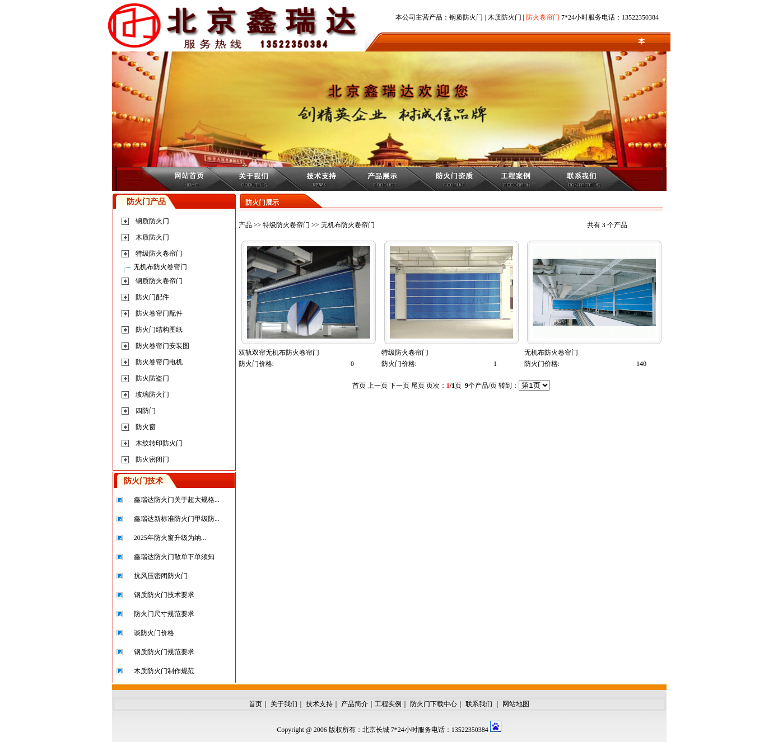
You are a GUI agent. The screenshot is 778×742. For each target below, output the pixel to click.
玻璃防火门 (152, 394)
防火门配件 (152, 297)
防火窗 (146, 427)
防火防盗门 (152, 378)
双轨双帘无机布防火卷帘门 (279, 352)
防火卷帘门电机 (159, 362)
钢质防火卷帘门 (159, 281)
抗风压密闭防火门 (161, 576)
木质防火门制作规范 (164, 671)
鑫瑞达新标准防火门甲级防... (177, 519)
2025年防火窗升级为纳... (170, 538)
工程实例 (388, 704)
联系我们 (478, 704)
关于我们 (284, 704)
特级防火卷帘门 (159, 253)
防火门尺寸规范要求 (164, 614)
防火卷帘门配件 (159, 313)
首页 (255, 704)
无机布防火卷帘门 (160, 267)
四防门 (146, 411)
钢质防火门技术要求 (164, 595)
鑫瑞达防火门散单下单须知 (174, 557)
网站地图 (515, 704)
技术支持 (319, 704)
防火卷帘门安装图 (162, 346)
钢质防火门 (466, 17)
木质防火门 (504, 17)
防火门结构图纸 (159, 330)
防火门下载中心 (433, 704)
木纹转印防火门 (159, 443)
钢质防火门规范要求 (164, 652)
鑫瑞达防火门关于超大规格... (177, 500)
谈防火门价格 (154, 633)
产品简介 (354, 704)
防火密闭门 (152, 459)
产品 (245, 225)
